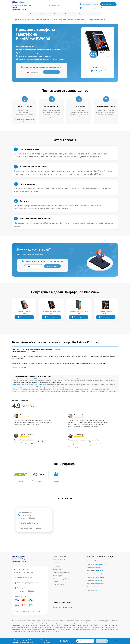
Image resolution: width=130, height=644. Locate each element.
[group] (20, 476)
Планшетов (57, 607)
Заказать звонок (108, 4)
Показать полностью (19, 367)
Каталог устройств (46, 14)
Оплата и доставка (71, 14)
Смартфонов (67, 607)
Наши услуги (57, 576)
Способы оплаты (58, 584)
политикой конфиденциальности (54, 75)
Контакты (90, 14)
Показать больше (65, 325)
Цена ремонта (58, 14)
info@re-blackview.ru (23, 578)
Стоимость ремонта (59, 556)
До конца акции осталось (46, 641)
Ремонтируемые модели (61, 572)
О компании (33, 14)
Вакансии (82, 14)
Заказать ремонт (24, 317)
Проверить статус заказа (89, 4)
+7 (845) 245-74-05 (58, 5)
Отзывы (98, 14)
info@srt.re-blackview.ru (28, 523)
